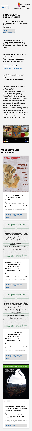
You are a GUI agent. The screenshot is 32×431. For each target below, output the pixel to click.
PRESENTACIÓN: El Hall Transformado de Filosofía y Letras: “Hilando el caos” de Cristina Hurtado (14, 336)
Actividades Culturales (22, 8)
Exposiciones (9, 31)
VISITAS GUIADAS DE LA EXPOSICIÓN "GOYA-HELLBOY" (14, 197)
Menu (5, 7)
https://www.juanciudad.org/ (12, 68)
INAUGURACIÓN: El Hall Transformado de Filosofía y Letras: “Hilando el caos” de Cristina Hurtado (14, 266)
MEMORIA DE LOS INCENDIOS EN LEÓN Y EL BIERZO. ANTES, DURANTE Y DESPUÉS (16, 408)
